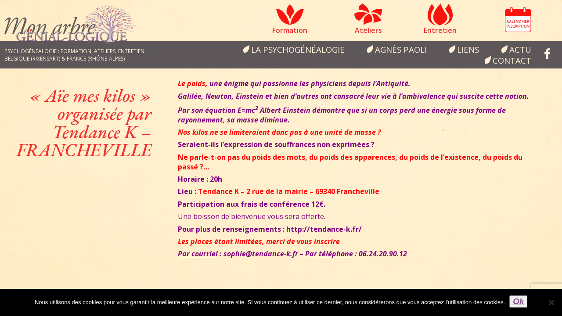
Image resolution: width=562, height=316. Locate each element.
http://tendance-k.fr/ (324, 229)
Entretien (440, 30)
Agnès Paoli (401, 49)
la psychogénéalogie (298, 49)
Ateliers (368, 30)
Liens (468, 49)
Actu (520, 49)
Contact (512, 60)
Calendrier (518, 20)
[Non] (551, 302)
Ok (518, 301)
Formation (289, 30)
